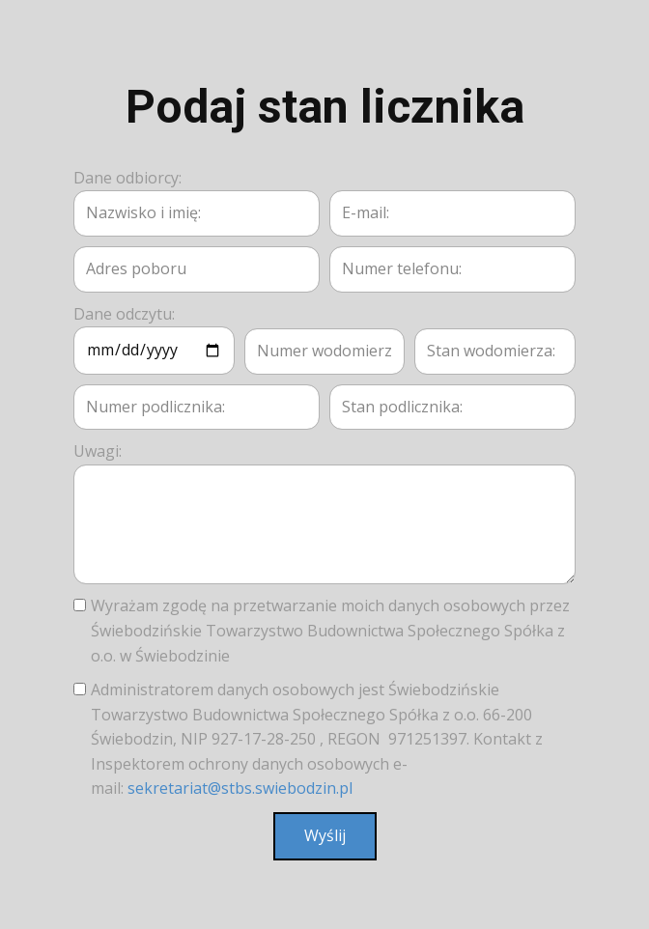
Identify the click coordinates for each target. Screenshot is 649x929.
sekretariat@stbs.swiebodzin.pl (240, 788)
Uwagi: (97, 451)
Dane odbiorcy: (127, 177)
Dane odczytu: (124, 313)
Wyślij (325, 835)
